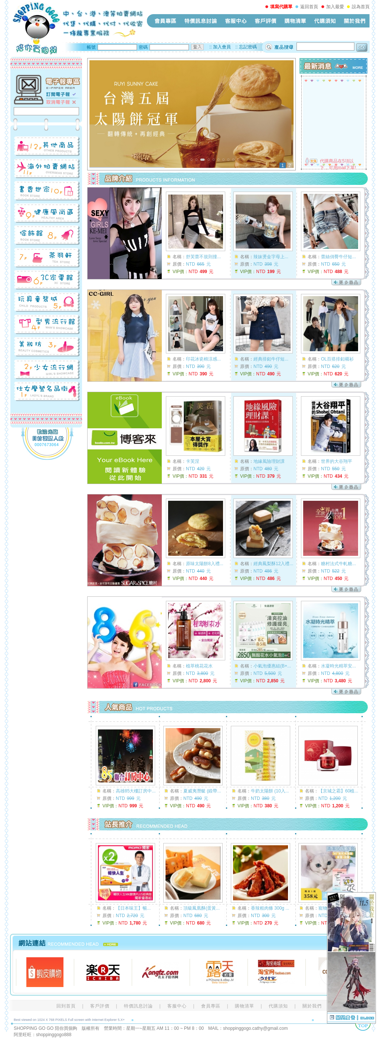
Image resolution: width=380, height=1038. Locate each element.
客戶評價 (266, 20)
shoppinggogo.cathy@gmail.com (255, 1028)
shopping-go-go (76, 28)
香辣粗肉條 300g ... (270, 908)
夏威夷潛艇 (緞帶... (202, 791)
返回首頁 (309, 6)
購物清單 (295, 20)
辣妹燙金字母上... (270, 256)
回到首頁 (66, 1006)
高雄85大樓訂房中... (135, 791)
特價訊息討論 (200, 20)
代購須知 (325, 20)
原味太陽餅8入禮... (204, 563)
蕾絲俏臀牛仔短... (338, 256)
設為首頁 (361, 6)
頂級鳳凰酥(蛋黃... (201, 908)
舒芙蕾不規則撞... (203, 256)
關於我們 (355, 20)
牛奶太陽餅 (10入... (270, 791)
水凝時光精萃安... (338, 666)
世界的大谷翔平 (336, 461)
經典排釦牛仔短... (270, 359)
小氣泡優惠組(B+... (272, 666)
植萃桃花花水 (199, 666)
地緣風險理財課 (269, 461)
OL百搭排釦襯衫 (337, 359)
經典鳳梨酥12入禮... (273, 563)
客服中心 (236, 20)
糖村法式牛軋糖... (338, 563)
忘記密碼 (248, 46)
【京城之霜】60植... (338, 791)
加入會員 (222, 46)
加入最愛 (335, 6)
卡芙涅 (192, 461)
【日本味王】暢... (133, 908)
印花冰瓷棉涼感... (203, 359)
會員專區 (165, 20)
